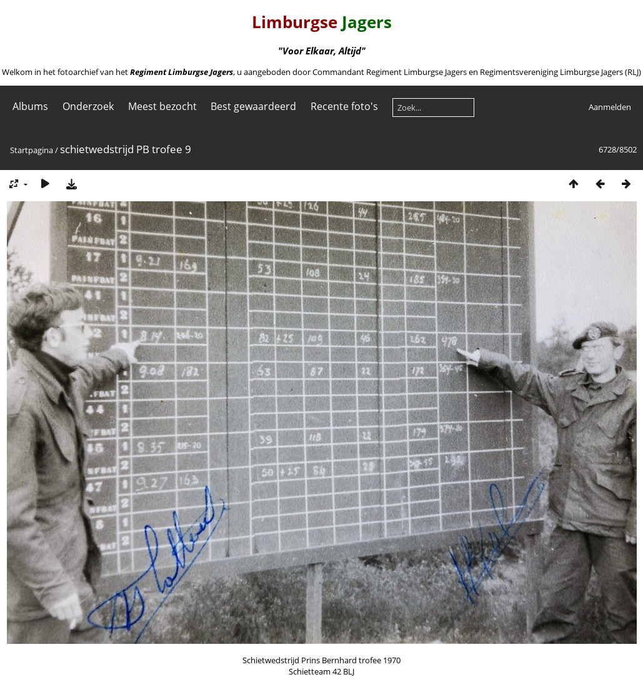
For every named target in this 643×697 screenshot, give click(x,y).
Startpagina (31, 150)
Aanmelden (610, 107)
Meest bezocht (162, 106)
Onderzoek (88, 106)
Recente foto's (344, 106)
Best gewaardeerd (253, 106)
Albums (30, 106)
